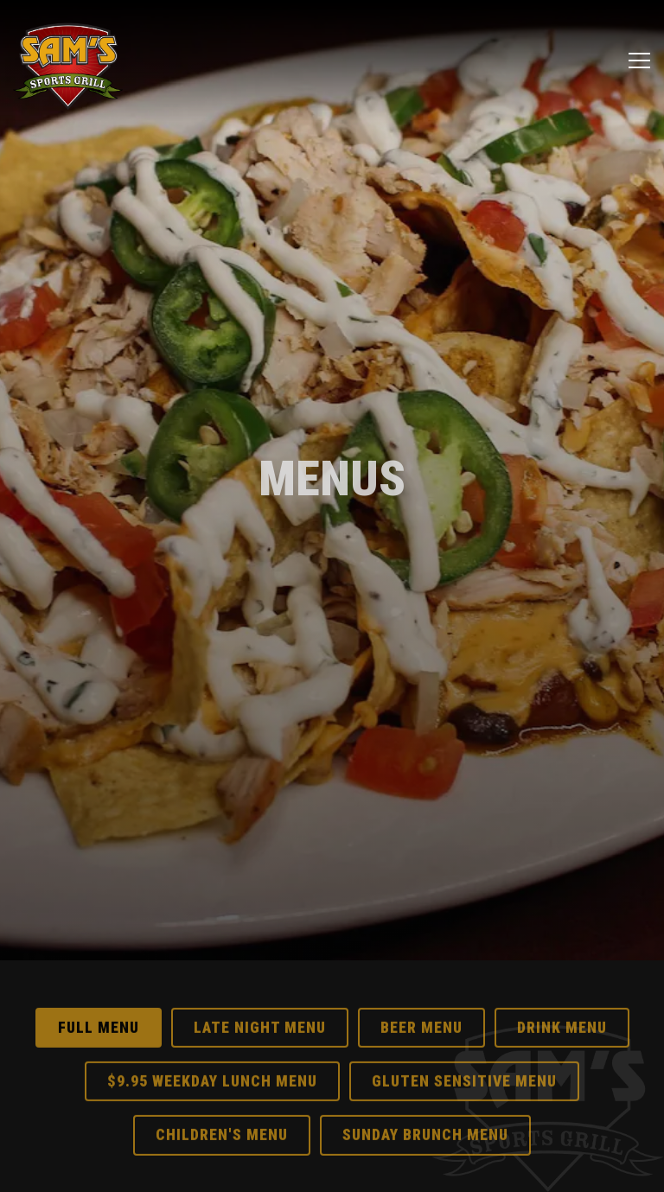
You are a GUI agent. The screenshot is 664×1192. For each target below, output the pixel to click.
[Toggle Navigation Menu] (639, 60)
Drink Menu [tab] (562, 1009)
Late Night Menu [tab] (260, 1009)
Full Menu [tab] (98, 1009)
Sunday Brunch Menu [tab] (425, 1117)
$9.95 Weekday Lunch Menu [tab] (212, 1063)
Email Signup (332, 1168)
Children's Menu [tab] (222, 1117)
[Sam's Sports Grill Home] (68, 60)
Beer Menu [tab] (421, 1009)
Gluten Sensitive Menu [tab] (464, 1063)
